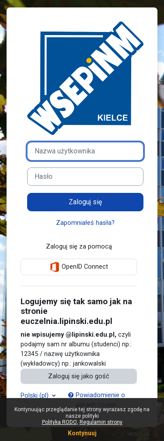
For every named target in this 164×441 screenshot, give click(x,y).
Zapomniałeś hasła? (85, 223)
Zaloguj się (85, 202)
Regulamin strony (101, 422)
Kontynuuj (82, 433)
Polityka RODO (59, 422)
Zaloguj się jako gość (78, 376)
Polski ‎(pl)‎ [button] (35, 395)
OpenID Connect (78, 267)
